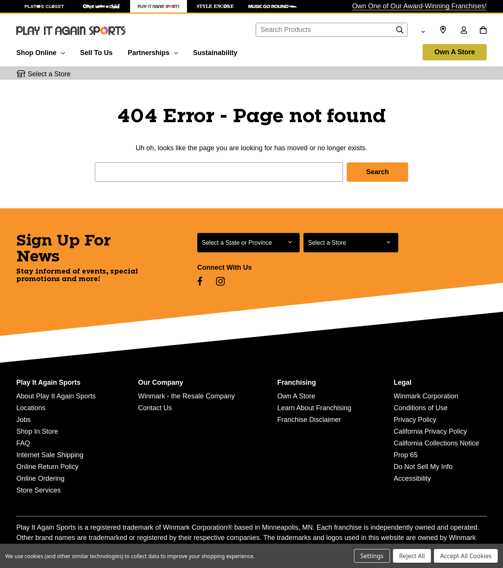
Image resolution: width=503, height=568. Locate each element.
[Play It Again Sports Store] (158, 6)
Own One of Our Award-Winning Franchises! (419, 6)
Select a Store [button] (49, 74)
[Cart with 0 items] (483, 30)
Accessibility (412, 478)
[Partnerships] (152, 51)
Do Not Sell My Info (423, 466)
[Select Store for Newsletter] (350, 242)
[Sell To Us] (96, 51)
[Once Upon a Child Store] (101, 6)
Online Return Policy (47, 466)
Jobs (23, 419)
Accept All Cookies (466, 556)
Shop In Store (37, 431)
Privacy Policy (415, 419)
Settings (372, 556)
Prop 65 (406, 455)
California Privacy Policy (430, 431)
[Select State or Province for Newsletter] (248, 242)
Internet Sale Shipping (49, 455)
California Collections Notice (436, 443)
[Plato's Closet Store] (44, 6)
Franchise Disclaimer (309, 419)
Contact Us (155, 408)
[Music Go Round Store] (272, 6)
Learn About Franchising (314, 408)
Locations (31, 408)
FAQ (23, 443)
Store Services (38, 490)
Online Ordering (40, 478)
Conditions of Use (421, 408)
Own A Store (454, 52)
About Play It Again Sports (56, 396)
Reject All (412, 556)
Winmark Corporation (426, 396)
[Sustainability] (215, 51)
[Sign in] (463, 30)
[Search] (400, 31)
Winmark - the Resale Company (186, 396)
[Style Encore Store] (215, 6)
